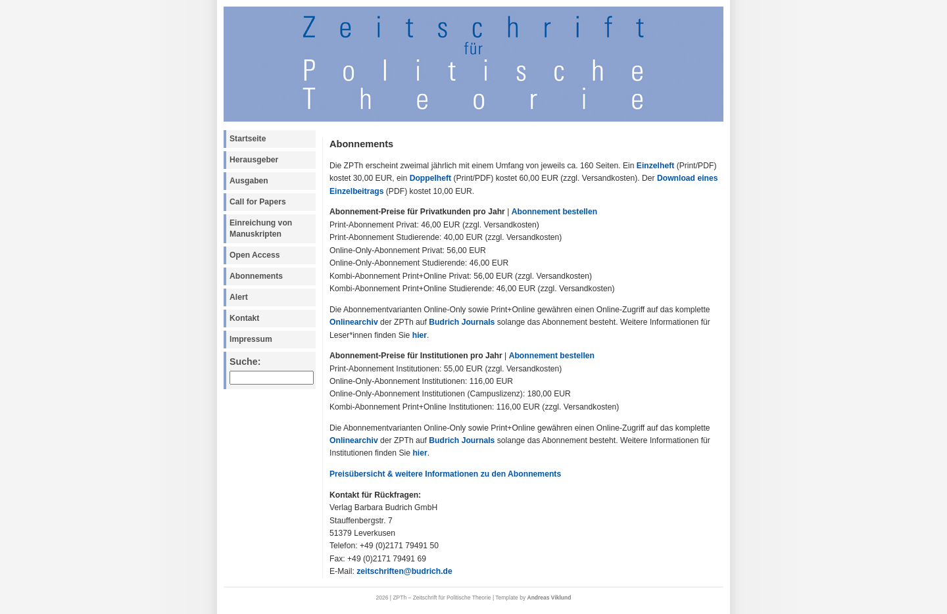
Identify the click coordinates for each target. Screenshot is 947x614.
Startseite (248, 138)
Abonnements (256, 276)
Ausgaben (249, 180)
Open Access (255, 255)
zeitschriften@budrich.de (404, 571)
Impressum (251, 339)
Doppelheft (430, 178)
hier (419, 335)
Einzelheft (655, 165)
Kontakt (244, 318)
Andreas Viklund (549, 597)
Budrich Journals (462, 322)
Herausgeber (254, 159)
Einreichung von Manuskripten (261, 228)
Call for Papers (258, 201)
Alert (239, 297)
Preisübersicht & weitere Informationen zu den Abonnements (445, 474)
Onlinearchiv (353, 322)
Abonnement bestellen (554, 211)
